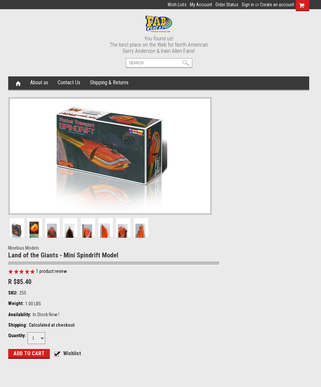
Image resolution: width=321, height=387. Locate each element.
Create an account (277, 4)
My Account (201, 4)
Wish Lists (177, 4)
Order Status (226, 4)
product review (51, 271)
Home (18, 83)
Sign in (248, 4)
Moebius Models (23, 248)
